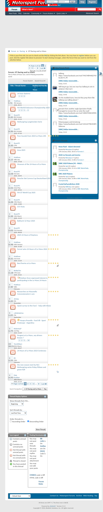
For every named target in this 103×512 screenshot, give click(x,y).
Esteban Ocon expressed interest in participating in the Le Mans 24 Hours (32, 279)
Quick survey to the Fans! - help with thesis (34, 306)
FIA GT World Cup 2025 (26, 192)
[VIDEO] (33, 475)
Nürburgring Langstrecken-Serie (29, 122)
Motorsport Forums (67, 495)
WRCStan (68, 187)
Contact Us (54, 495)
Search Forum (39, 81)
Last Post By (42, 86)
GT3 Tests (21, 207)
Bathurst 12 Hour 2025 (26, 221)
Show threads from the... (19, 401)
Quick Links (60, 13)
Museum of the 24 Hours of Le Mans (31, 164)
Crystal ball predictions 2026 (69, 184)
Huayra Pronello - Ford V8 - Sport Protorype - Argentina (31, 321)
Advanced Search (92, 13)
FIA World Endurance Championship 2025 (33, 107)
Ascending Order (17, 421)
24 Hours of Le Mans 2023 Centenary (31, 351)
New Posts (13, 13)
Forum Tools (27, 81)
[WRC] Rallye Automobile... (69, 81)
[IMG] (42, 451)
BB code (42, 440)
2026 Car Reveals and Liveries (69, 155)
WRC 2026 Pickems (66, 174)
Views (35, 90)
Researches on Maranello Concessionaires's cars (27, 292)
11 (32, 68)
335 (9, 344)
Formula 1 (80, 151)
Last (43, 68)
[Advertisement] (53, 32)
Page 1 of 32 (36, 66)
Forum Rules (41, 482)
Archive (79, 495)
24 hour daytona (23, 93)
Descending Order (35, 421)
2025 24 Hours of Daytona (27, 235)
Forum (14, 9)
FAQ (20, 13)
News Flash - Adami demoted (69, 147)
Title (12, 86)
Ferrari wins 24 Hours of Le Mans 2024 (32, 249)
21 (9, 101)
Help (82, 2)
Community (35, 13)
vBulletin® (53, 506)
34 (28, 340)
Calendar (26, 13)
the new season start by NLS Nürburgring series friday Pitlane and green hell (31, 367)
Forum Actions (48, 13)
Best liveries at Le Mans (26, 263)
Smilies (43, 446)
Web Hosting (88, 495)
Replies (35, 86)
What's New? (27, 9)
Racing (22, 51)
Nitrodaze (68, 149)
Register (92, 2)
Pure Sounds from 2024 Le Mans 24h (31, 136)
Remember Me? (54, 5)
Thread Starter (20, 86)
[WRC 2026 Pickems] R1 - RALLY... (71, 163)
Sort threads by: (16, 410)
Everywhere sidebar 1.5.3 (74, 198)
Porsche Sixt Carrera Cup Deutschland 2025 (34, 178)
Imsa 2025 (21, 150)
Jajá (66, 166)
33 (9, 115)
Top (45, 389)
